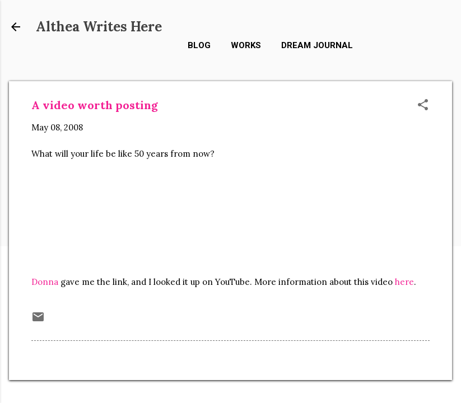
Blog (199, 45)
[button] (423, 105)
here (404, 282)
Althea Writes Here (99, 26)
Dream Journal (317, 45)
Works (246, 45)
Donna (44, 282)
